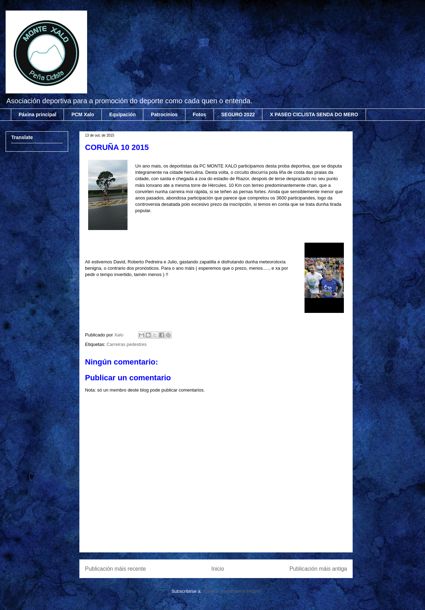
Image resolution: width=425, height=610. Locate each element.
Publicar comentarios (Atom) (232, 591)
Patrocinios (164, 114)
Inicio (217, 569)
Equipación (122, 114)
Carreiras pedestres (126, 344)
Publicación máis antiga (318, 569)
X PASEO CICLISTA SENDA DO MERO (314, 114)
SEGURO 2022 (238, 114)
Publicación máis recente (115, 569)
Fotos (199, 114)
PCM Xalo (82, 114)
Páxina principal (37, 114)
